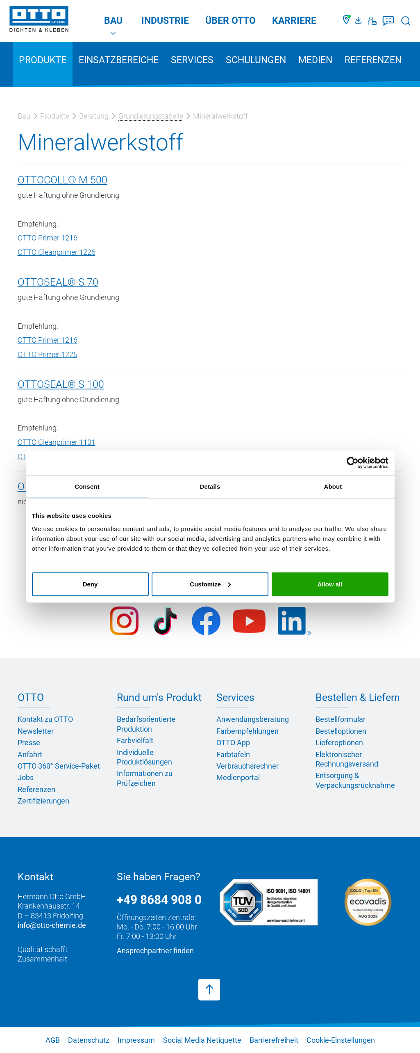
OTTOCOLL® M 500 (62, 180)
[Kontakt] (372, 21)
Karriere (294, 20)
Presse (29, 742)
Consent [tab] (87, 486)
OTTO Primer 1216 (47, 237)
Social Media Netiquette (202, 1040)
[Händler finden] (347, 21)
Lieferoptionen (339, 742)
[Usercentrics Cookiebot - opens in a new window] (352, 463)
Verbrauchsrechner (247, 766)
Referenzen (373, 60)
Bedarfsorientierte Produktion (146, 724)
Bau (113, 20)
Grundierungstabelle (150, 116)
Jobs (26, 777)
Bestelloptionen (341, 731)
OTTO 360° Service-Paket (59, 766)
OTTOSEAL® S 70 (58, 282)
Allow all (330, 583)
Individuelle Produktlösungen (144, 757)
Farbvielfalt (135, 740)
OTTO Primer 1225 (47, 354)
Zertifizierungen (43, 801)
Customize (210, 583)
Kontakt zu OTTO (45, 719)
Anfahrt (30, 754)
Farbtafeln (233, 754)
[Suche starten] (406, 20)
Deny (90, 583)
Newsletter (36, 731)
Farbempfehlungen (247, 731)
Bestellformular (341, 719)
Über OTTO (230, 20)
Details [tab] (210, 486)
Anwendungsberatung (252, 719)
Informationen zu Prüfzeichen (145, 778)
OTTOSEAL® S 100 (61, 384)
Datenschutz (88, 1040)
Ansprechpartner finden (155, 950)
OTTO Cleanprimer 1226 (56, 252)
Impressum (136, 1040)
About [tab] (333, 486)
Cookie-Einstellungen (340, 1040)
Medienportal (238, 777)
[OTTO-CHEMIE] (39, 20)
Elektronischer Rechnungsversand (347, 759)
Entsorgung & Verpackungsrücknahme (355, 780)
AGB (52, 1040)
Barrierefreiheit (274, 1040)
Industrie (165, 20)
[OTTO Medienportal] (359, 21)
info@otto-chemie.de (52, 925)
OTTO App (233, 742)
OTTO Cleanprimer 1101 (56, 442)
